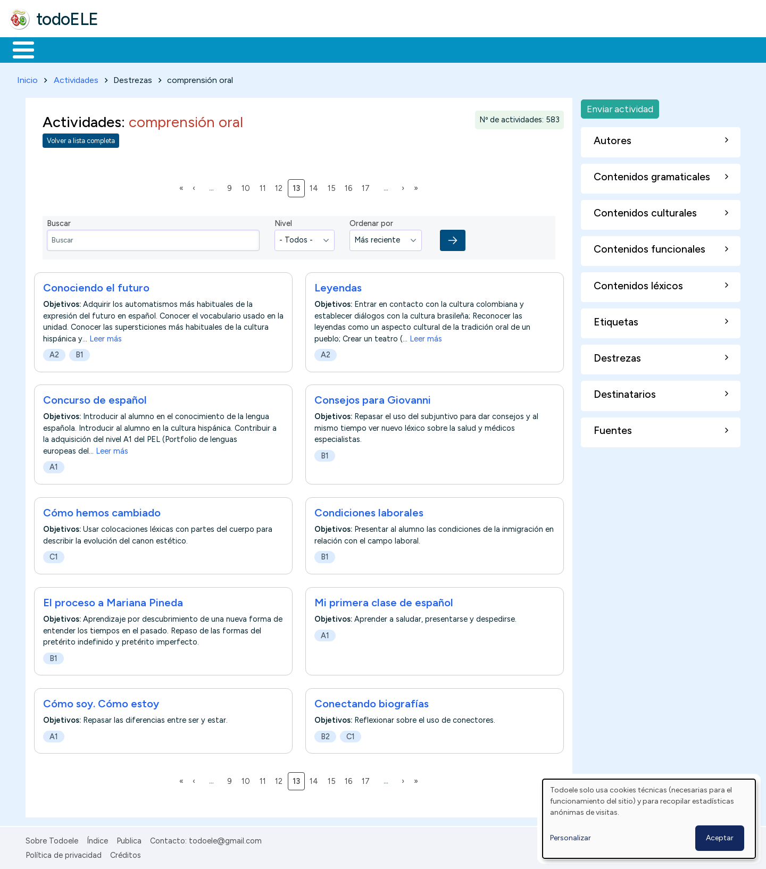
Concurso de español (95, 398)
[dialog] (649, 818)
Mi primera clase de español (383, 600)
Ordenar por (371, 222)
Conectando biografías (371, 701)
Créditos (125, 853)
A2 (54, 352)
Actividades (76, 78)
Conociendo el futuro (96, 285)
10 (247, 185)
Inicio (18, 49)
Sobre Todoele (52, 838)
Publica (128, 838)
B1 (80, 352)
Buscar (437, 49)
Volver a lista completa (81, 139)
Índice (97, 838)
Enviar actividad (620, 106)
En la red (251, 49)
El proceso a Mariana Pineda (113, 600)
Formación (128, 49)
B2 (325, 734)
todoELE (67, 19)
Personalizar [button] (570, 837)
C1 (53, 555)
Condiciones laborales (368, 511)
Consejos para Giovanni (372, 398)
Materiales (59, 49)
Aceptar (720, 837)
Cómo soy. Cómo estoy (101, 701)
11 (264, 185)
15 (333, 185)
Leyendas (338, 285)
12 (280, 185)
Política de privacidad (64, 853)
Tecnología (318, 49)
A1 (53, 465)
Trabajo (192, 49)
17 (367, 185)
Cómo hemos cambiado (102, 511)
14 (315, 185)
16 (350, 185)
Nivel (283, 222)
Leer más (105, 336)
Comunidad (389, 49)
